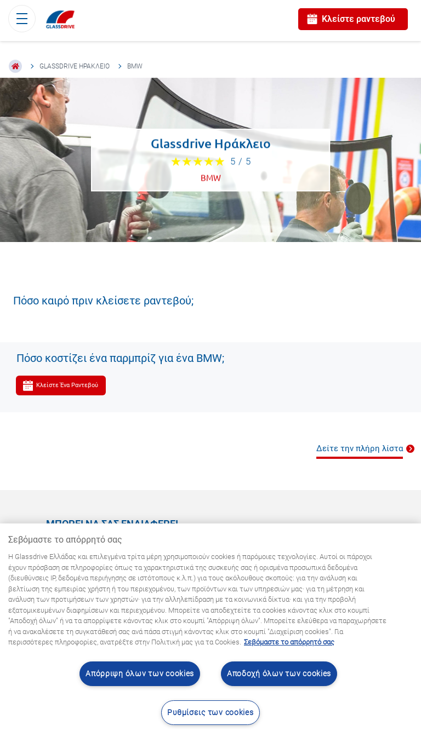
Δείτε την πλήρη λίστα (359, 448)
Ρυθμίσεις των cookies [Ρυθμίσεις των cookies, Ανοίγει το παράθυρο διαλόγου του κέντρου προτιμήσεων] (210, 712)
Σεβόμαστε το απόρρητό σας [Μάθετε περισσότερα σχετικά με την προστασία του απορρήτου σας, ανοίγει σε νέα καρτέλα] (289, 642)
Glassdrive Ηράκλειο (74, 66)
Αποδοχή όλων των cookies (279, 673)
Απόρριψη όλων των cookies (140, 673)
